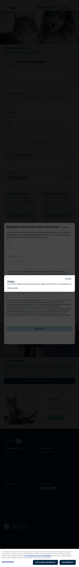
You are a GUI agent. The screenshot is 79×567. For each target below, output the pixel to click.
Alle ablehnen (67, 562)
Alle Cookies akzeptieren (45, 562)
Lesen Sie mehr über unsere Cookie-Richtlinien (37, 556)
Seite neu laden (12, 288)
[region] (39, 558)
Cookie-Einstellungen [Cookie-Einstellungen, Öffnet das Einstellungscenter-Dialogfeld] (8, 562)
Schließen (68, 279)
